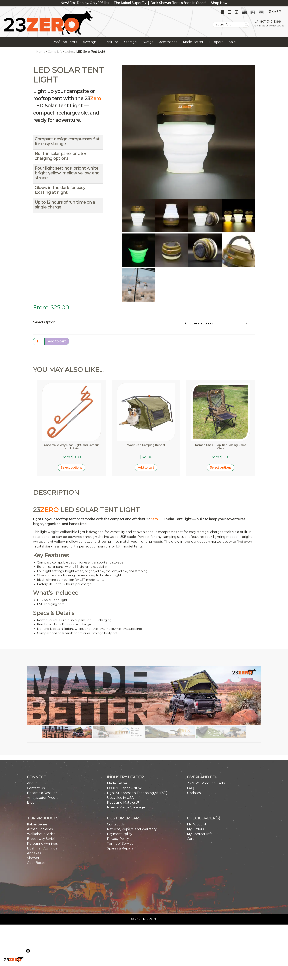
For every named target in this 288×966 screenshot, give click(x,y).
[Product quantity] (39, 341)
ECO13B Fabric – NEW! (124, 750)
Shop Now (219, 3)
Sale (232, 42)
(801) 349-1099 (270, 21)
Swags (148, 42)
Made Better (193, 42)
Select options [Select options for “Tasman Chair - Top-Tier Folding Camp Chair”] (220, 429)
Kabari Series (37, 786)
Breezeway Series (41, 800)
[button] (33, 657)
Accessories (168, 42)
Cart (190, 800)
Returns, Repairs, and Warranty (132, 791)
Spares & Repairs (120, 810)
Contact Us (36, 750)
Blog (31, 764)
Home (40, 51)
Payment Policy (119, 795)
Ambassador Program (44, 759)
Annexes (34, 815)
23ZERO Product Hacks (206, 745)
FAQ (190, 750)
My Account (196, 786)
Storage (130, 42)
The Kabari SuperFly (130, 3)
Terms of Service (120, 805)
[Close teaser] (28, 951)
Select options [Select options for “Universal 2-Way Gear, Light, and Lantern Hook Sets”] (71, 429)
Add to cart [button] (146, 429)
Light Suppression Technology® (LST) (137, 754)
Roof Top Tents (64, 42)
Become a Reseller (42, 754)
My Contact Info (200, 795)
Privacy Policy (118, 800)
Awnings (89, 42)
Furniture (110, 42)
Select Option (44, 322)
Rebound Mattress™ (123, 764)
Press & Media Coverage (126, 769)
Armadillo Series (40, 791)
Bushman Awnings (42, 810)
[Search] (246, 25)
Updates (194, 754)
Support (216, 42)
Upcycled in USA (120, 759)
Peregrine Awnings (42, 805)
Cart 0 (276, 11)
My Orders (195, 791)
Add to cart (57, 341)
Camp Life (55, 51)
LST (119, 508)
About (32, 745)
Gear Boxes (36, 824)
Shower (33, 819)
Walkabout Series (41, 795)
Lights (69, 51)
